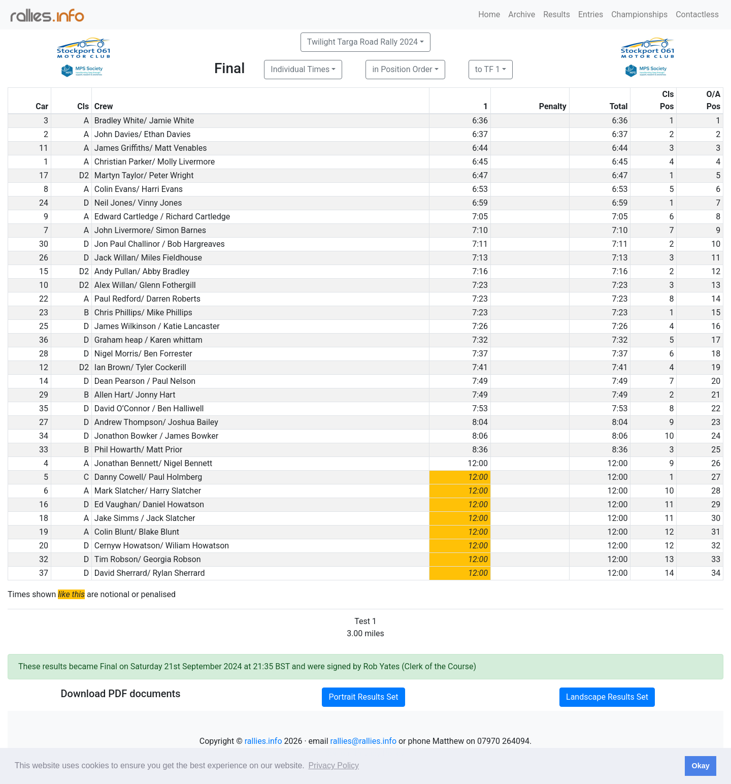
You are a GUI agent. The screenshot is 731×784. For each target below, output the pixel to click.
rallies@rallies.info (363, 741)
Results (556, 14)
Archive (521, 14)
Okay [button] (700, 766)
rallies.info (263, 741)
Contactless (697, 14)
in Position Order (402, 69)
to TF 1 (487, 69)
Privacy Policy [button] (333, 765)
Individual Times (300, 69)
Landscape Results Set (607, 697)
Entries (590, 14)
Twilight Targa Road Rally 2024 (362, 42)
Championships (639, 14)
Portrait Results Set (363, 697)
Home (489, 14)
